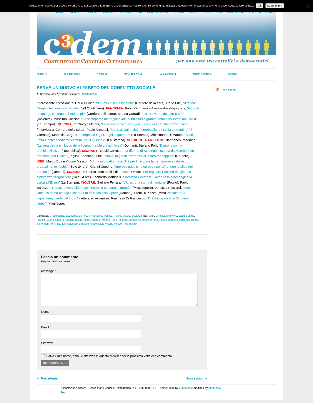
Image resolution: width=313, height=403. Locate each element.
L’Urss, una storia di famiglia (144, 182)
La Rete (92, 12)
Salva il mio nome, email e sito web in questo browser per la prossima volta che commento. (109, 356)
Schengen (43, 223)
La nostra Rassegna (91, 215)
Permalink (131, 223)
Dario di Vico (169, 215)
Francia (41, 219)
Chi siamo (75, 12)
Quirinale (184, 219)
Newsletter (235, 12)
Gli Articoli (72, 74)
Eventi (232, 74)
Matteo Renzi (109, 219)
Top (63, 392)
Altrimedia (214, 388)
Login (270, 12)
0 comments (89, 93)
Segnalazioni (132, 74)
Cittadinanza (57, 215)
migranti (123, 219)
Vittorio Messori (114, 223)
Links (207, 12)
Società (136, 215)
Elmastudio (186, 388)
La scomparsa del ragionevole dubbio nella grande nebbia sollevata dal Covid (139, 119)
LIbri (219, 12)
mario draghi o (92, 219)
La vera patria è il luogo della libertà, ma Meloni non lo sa (79, 145)
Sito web (47, 343)
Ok (259, 5)
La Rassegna (167, 74)
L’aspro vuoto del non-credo (163, 113)
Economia (72, 215)
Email (46, 327)
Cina (158, 215)
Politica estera (122, 215)
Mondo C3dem (202, 74)
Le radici (108, 12)
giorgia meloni (74, 219)
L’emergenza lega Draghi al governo (102, 135)
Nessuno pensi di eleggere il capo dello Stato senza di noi (144, 124)
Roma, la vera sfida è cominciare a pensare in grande (91, 187)
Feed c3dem (228, 90)
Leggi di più (274, 5)
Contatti (255, 12)
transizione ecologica (91, 223)
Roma (194, 219)
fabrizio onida (186, 215)
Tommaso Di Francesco (64, 223)
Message (48, 271)
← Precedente (47, 378)
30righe (42, 74)
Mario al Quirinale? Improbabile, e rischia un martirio (149, 129)
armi (151, 215)
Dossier (178, 12)
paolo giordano (169, 219)
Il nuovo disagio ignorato (115, 103)
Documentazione (130, 12)
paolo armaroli (150, 219)
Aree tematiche (157, 12)
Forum (194, 12)
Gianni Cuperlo (56, 219)
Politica (108, 215)
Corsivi (102, 74)
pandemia (135, 219)
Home (59, 12)
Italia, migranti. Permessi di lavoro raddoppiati (139, 156)
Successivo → (197, 378)
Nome (46, 311)
